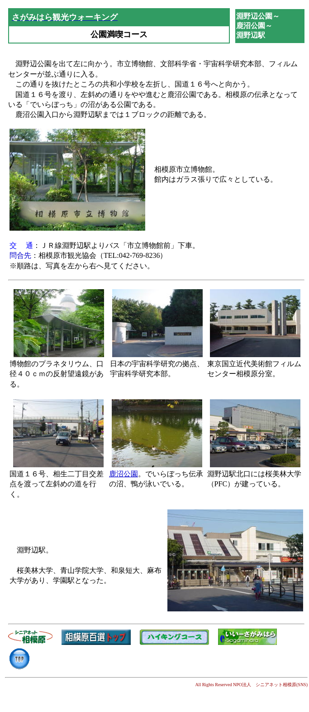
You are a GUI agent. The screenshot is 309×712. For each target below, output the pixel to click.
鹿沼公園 (123, 474)
